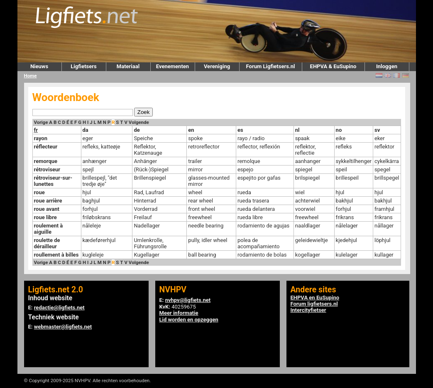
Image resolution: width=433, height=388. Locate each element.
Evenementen (172, 66)
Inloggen (386, 66)
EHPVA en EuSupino (315, 297)
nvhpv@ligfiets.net (187, 300)
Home (30, 76)
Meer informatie (178, 313)
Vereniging (217, 66)
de (136, 130)
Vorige (41, 122)
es (240, 130)
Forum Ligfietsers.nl (270, 66)
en (191, 130)
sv (377, 130)
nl (297, 130)
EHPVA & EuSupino (333, 66)
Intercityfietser (308, 310)
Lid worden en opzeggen (188, 319)
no (339, 130)
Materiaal (128, 66)
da (85, 130)
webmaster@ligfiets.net (63, 327)
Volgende (139, 122)
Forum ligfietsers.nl (314, 304)
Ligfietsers (83, 66)
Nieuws (39, 66)
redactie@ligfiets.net (59, 307)
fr (36, 130)
